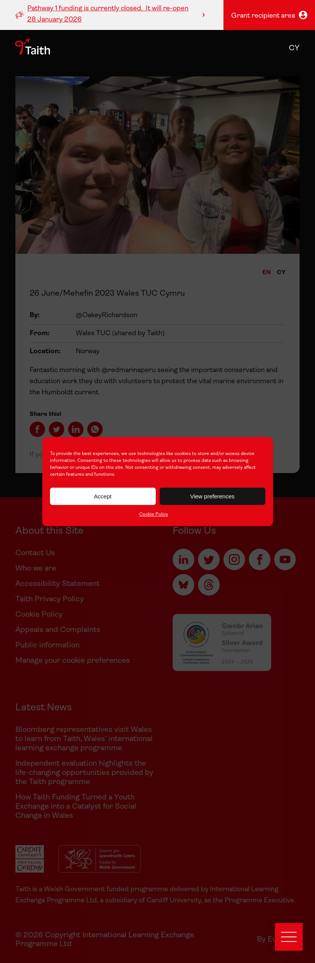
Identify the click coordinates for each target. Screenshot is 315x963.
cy (294, 48)
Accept (103, 496)
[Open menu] (289, 937)
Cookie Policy (153, 514)
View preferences (212, 496)
